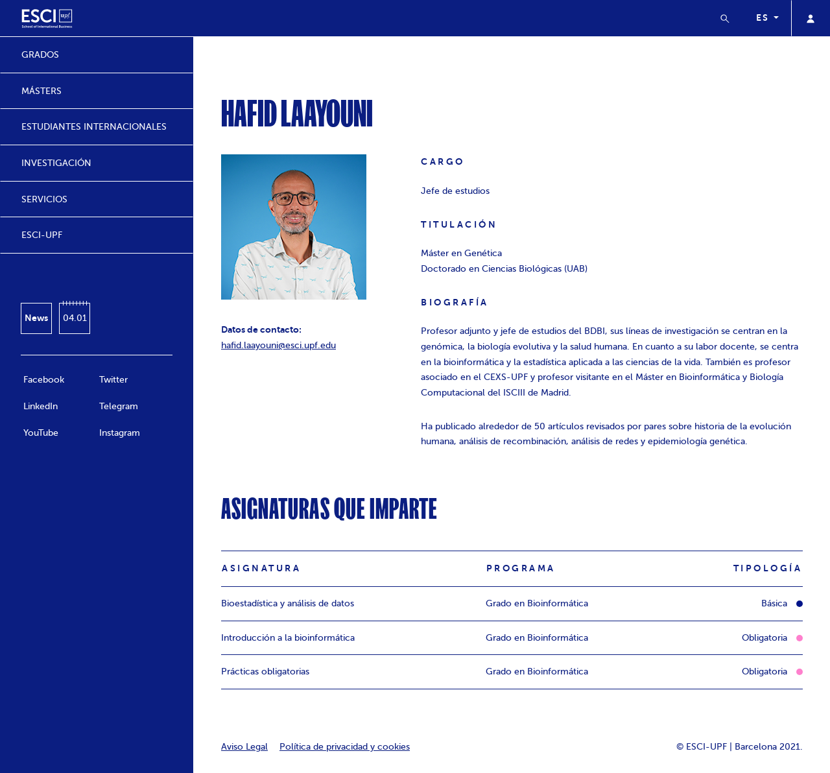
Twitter (113, 380)
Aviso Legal (244, 747)
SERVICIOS (44, 199)
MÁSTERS (41, 91)
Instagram (119, 433)
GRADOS (40, 55)
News (36, 318)
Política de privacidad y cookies (344, 747)
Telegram (118, 406)
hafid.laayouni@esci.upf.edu (278, 345)
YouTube (40, 433)
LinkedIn (40, 406)
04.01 (75, 318)
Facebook (43, 380)
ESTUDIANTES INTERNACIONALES (94, 127)
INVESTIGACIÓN (56, 163)
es (763, 17)
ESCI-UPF (41, 235)
